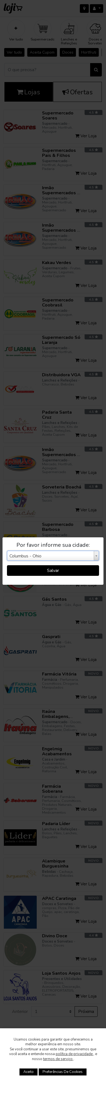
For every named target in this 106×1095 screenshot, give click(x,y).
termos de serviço (58, 1059)
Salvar (53, 570)
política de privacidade (74, 1053)
